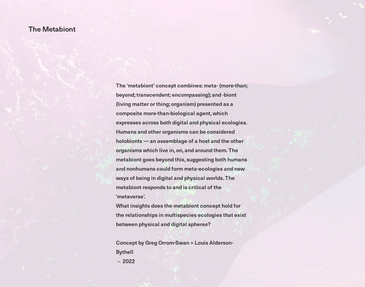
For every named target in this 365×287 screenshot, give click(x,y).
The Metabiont (52, 29)
